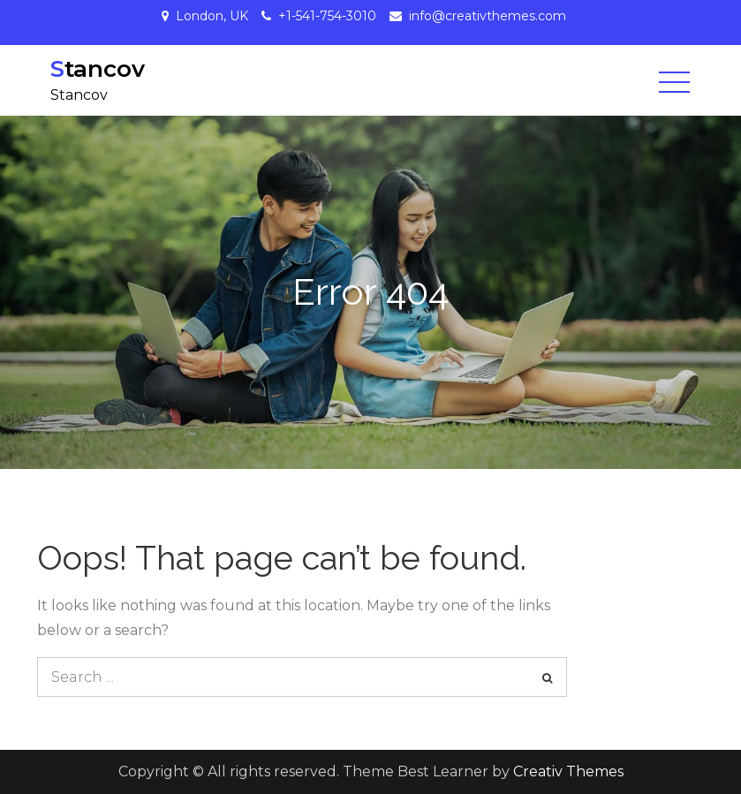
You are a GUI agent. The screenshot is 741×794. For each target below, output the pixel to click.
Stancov (97, 69)
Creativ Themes (568, 771)
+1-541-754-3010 (327, 16)
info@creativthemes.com (487, 16)
